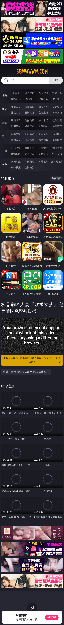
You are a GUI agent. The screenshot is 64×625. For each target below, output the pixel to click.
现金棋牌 (43, 98)
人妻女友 (43, 147)
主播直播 (43, 112)
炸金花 (29, 98)
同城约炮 (16, 161)
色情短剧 (29, 167)
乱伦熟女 (43, 126)
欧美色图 (43, 134)
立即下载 (51, 617)
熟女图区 (43, 140)
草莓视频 (43, 161)
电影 (4, 123)
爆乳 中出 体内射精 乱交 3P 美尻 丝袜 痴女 (26, 371)
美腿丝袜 (16, 140)
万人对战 (43, 93)
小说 (4, 150)
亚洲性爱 (16, 120)
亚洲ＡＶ (16, 106)
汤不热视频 (57, 161)
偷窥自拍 (16, 134)
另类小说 (29, 153)
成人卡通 (43, 120)
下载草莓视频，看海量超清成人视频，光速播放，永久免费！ (32, 360)
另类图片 (57, 140)
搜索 (56, 80)
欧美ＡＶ (43, 106)
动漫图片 (57, 134)
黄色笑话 (43, 153)
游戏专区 (57, 93)
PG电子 (16, 93)
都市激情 (16, 147)
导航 (4, 164)
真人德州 (29, 93)
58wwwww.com (32, 71)
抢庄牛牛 (57, 98)
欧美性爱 (57, 120)
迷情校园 (16, 153)
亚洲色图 (29, 134)
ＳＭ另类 (57, 112)
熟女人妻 (16, 112)
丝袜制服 (29, 112)
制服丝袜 (16, 126)
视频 (4, 109)
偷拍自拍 (29, 120)
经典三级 (29, 126)
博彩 (4, 95)
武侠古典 (57, 147)
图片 (4, 136)
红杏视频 (16, 167)
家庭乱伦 (29, 147)
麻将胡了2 (15, 98)
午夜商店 (29, 161)
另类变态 (57, 126)
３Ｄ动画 (57, 106)
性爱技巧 (57, 153)
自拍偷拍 (29, 106)
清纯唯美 (29, 140)
